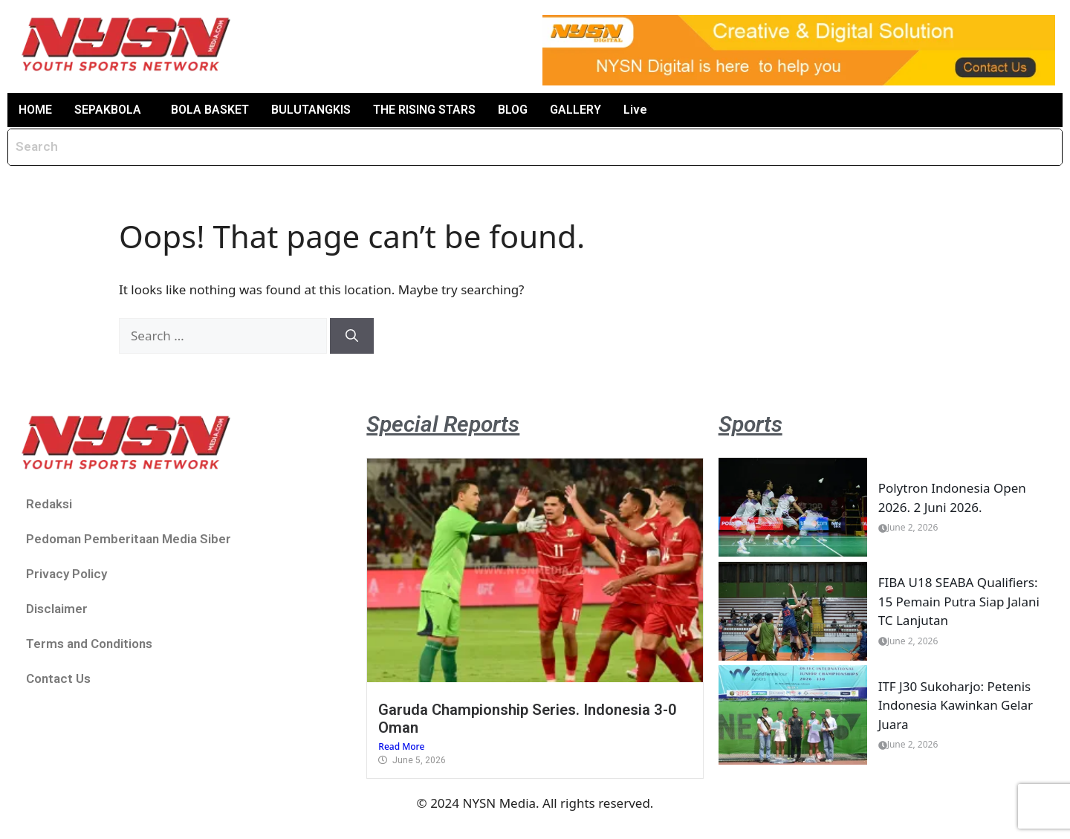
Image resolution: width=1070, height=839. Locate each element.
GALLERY (575, 110)
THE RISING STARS (424, 110)
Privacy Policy (66, 573)
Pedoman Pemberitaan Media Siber (128, 538)
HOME (35, 110)
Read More (401, 746)
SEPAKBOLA (107, 110)
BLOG (513, 110)
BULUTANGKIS (311, 110)
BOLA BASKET (210, 110)
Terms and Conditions (89, 643)
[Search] (352, 336)
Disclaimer (57, 608)
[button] (111, 110)
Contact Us (58, 678)
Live (635, 110)
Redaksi (49, 503)
